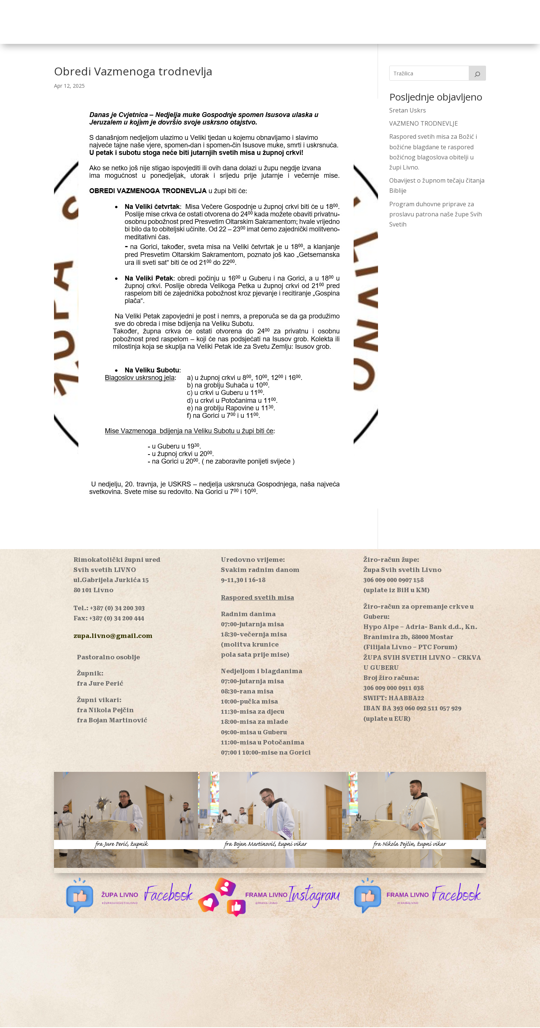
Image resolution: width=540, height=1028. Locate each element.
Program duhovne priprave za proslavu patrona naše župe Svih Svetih (435, 215)
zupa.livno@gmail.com (113, 636)
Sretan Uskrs (407, 111)
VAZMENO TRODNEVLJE (423, 124)
